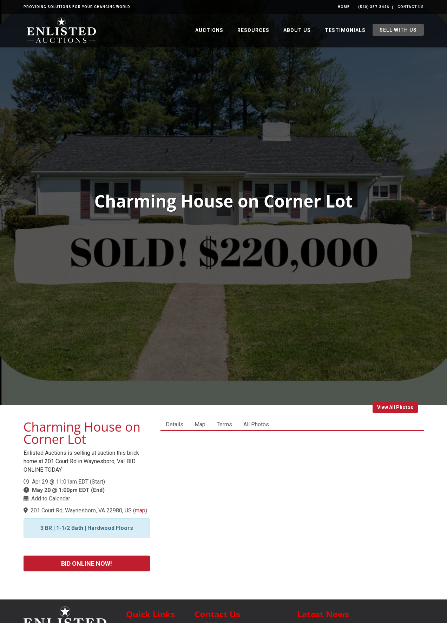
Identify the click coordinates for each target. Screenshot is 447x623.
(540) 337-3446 (373, 7)
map (140, 510)
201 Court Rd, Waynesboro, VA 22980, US (81, 510)
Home (344, 7)
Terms (224, 424)
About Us (297, 30)
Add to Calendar (50, 498)
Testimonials (345, 30)
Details (174, 424)
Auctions (209, 30)
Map (200, 424)
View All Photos (395, 407)
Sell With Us (398, 30)
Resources (253, 30)
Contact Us (410, 7)
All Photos (256, 424)
